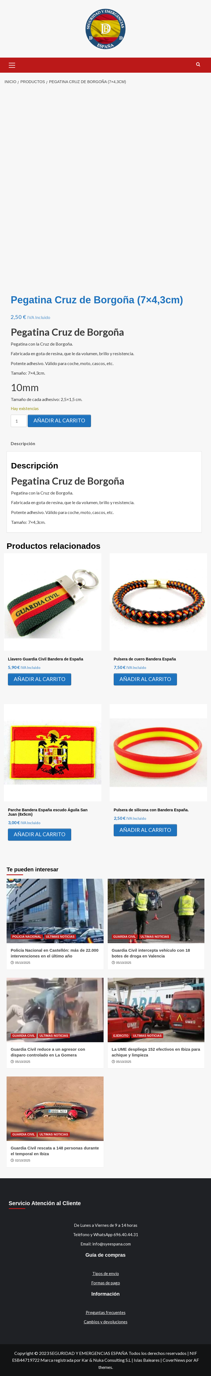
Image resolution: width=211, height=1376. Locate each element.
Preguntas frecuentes (106, 1312)
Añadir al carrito (59, 420)
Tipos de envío (105, 1273)
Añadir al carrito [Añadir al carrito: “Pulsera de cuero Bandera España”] (145, 679)
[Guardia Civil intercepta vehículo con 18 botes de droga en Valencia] (156, 911)
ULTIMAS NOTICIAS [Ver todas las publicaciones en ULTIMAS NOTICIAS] (60, 936)
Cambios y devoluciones (105, 1321)
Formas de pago (105, 1282)
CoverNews (174, 1360)
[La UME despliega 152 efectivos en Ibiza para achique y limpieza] (156, 1010)
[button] (12, 64)
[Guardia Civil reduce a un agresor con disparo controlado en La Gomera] (55, 1010)
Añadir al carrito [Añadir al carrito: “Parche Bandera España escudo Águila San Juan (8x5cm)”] (39, 834)
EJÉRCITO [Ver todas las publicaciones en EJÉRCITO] (121, 1035)
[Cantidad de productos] (19, 421)
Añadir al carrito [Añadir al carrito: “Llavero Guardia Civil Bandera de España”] (39, 679)
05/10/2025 (22, 962)
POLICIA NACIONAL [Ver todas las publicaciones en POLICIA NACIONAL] (26, 936)
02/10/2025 (22, 1160)
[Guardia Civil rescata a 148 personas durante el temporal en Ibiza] (55, 1108)
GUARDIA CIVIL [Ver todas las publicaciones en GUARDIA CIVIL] (124, 936)
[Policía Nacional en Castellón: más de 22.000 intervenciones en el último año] (55, 911)
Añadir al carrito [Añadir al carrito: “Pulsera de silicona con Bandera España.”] (145, 830)
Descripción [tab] (23, 443)
